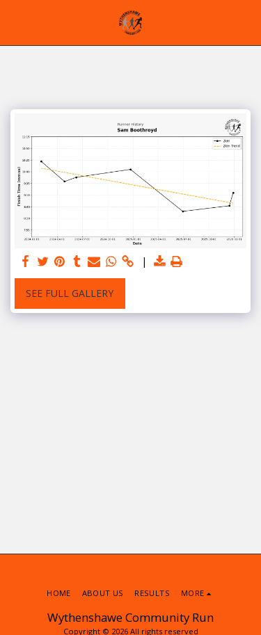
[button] (15, 22)
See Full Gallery (69, 293)
